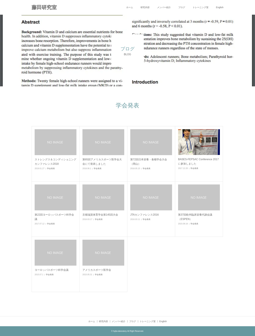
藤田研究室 (44, 7)
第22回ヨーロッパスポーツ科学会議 (54, 216)
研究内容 (145, 7)
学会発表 (51, 168)
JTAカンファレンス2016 (144, 214)
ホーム (129, 7)
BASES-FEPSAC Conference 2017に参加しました (198, 161)
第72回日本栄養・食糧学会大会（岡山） (148, 161)
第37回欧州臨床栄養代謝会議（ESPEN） (195, 216)
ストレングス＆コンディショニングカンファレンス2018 (55, 161)
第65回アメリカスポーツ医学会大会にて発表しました (102, 161)
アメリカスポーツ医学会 (96, 270)
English (219, 7)
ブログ (181, 7)
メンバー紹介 (164, 7)
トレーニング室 (200, 7)
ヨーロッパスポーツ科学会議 (51, 270)
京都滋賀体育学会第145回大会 (100, 214)
